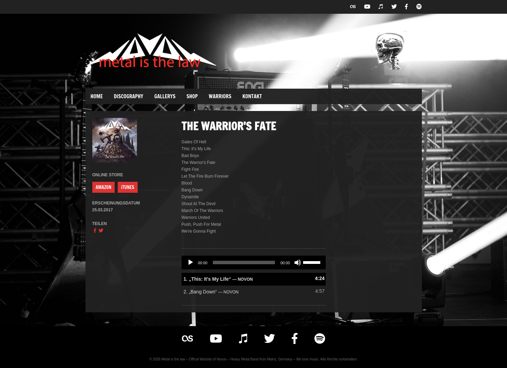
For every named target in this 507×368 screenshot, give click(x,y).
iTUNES (127, 187)
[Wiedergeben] (190, 262)
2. (211, 291)
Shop (192, 96)
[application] (254, 262)
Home (97, 96)
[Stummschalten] (297, 262)
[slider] (244, 262)
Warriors (220, 96)
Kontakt (252, 96)
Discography (128, 96)
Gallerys (164, 96)
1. (218, 279)
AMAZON (104, 187)
